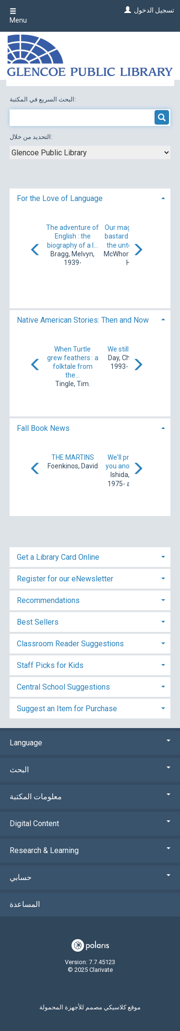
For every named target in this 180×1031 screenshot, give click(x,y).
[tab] (90, 197)
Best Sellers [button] (38, 622)
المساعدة (25, 904)
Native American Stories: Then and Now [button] (83, 320)
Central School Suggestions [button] (63, 687)
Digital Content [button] (90, 823)
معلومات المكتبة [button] (90, 796)
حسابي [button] (90, 877)
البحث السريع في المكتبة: (43, 99)
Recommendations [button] (48, 600)
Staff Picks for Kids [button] (50, 665)
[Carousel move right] (137, 250)
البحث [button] (90, 769)
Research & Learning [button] (90, 850)
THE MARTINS (72, 457)
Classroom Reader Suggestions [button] (70, 643)
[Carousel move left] (35, 250)
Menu (18, 16)
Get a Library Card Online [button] (58, 557)
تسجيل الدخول (154, 10)
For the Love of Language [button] (60, 198)
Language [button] (90, 742)
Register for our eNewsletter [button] (65, 578)
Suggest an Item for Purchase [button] (67, 708)
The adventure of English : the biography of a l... (72, 236)
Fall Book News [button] (43, 428)
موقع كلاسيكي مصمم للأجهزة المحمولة (90, 1007)
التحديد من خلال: (32, 136)
